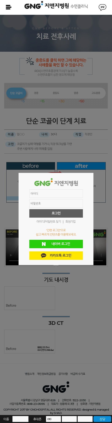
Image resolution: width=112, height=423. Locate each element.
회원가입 (70, 222)
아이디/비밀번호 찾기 (48, 222)
